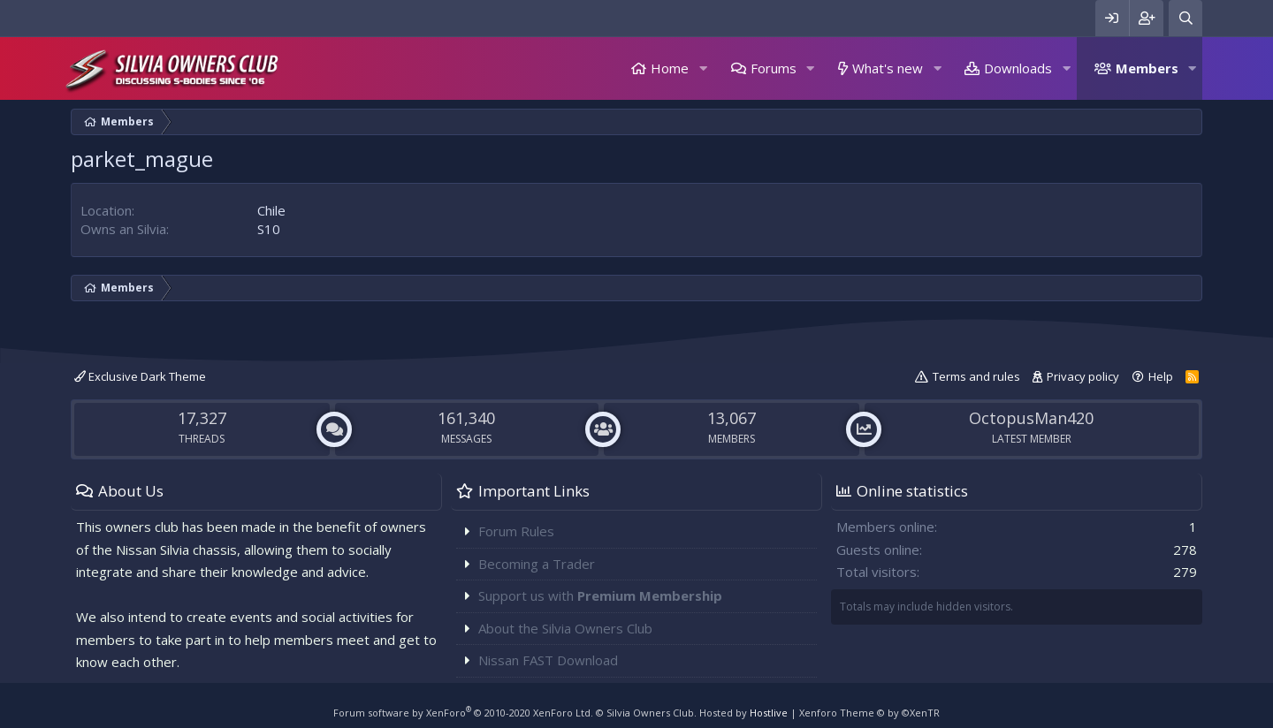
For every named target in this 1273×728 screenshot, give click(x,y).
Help (1160, 376)
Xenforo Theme (869, 712)
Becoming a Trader (536, 564)
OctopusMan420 (1031, 417)
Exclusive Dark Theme (140, 376)
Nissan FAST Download (548, 660)
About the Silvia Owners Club (565, 628)
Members (1147, 68)
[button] (703, 68)
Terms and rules (976, 376)
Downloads (1018, 68)
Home (670, 68)
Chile (271, 210)
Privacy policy (1083, 376)
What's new (887, 68)
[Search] (1185, 18)
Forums (774, 68)
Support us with (600, 595)
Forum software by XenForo (463, 712)
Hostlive (769, 712)
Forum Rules (516, 531)
